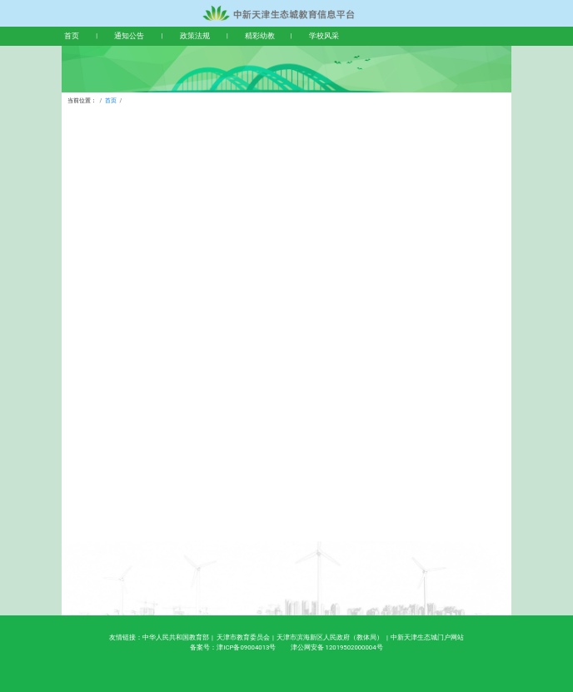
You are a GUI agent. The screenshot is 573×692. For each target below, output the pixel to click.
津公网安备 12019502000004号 (337, 647)
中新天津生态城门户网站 (427, 637)
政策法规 (195, 36)
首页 (71, 36)
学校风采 (324, 36)
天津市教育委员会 (243, 637)
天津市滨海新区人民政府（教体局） (330, 637)
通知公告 (129, 36)
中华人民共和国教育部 (175, 637)
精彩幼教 (260, 36)
